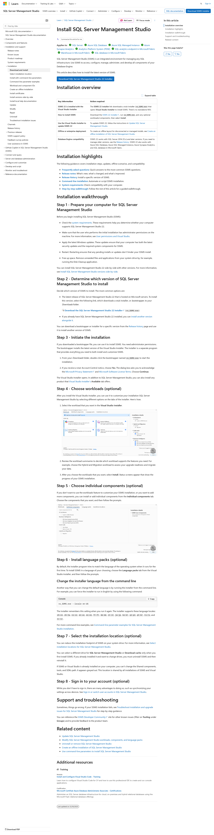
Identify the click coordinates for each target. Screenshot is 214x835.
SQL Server (77, 45)
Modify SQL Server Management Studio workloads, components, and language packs (102, 739)
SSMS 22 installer (109, 114)
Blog (37, 826)
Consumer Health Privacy (78, 826)
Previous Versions (24, 826)
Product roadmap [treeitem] (15, 58)
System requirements (72, 184)
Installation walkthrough (175, 32)
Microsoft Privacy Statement (79, 371)
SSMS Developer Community (91, 717)
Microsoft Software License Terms (115, 371)
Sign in (208, 3)
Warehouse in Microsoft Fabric (75, 52)
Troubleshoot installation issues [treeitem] (23, 120)
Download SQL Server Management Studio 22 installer (85, 78)
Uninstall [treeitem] (13, 116)
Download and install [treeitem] (19, 70)
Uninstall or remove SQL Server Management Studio (87, 743)
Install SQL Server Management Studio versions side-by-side (89, 271)
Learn (59, 20)
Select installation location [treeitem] (21, 74)
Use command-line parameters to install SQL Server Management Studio (96, 751)
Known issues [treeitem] (13, 54)
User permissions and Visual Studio (113, 236)
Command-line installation (75, 181)
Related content (171, 39)
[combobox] (26, 26)
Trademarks (113, 826)
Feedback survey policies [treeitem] (18, 140)
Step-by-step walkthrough (75, 188)
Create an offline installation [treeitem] (21, 89)
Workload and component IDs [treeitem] (22, 85)
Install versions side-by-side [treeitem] (21, 97)
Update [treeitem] (13, 105)
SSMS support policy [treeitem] (16, 136)
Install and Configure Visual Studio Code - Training (78, 777)
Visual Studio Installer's (80, 381)
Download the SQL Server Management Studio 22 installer (93, 310)
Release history (123, 142)
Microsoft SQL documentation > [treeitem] (19, 31)
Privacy (60, 826)
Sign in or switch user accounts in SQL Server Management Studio (114, 691)
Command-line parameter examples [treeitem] (25, 81)
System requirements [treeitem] (16, 62)
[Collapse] (46, 20)
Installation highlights (174, 29)
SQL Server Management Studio (77, 20)
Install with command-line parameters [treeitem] (25, 77)
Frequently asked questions (75, 169)
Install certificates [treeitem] (17, 93)
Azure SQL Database (97, 45)
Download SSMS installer (198, 11)
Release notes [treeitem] (13, 50)
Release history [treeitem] (14, 128)
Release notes (69, 173)
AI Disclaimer (8, 826)
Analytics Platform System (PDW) (94, 48)
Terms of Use (99, 826)
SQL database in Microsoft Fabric (110, 52)
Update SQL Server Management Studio (81, 736)
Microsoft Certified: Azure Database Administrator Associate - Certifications (89, 791)
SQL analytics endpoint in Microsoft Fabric (135, 48)
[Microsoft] (5, 3)
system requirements (82, 222)
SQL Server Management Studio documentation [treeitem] (25, 35)
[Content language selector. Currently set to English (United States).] (15, 820)
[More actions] (154, 20)
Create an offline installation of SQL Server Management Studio (92, 747)
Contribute (48, 826)
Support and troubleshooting (177, 36)
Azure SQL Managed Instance (125, 45)
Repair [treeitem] (12, 112)
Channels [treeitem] (11, 124)
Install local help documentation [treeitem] (23, 101)
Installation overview (174, 25)
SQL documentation (174, 11)
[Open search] (201, 3)
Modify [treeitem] (13, 109)
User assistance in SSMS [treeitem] (18, 143)
